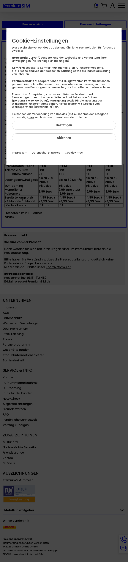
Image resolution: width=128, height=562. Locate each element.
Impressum (19, 152)
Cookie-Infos (74, 152)
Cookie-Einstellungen (40, 41)
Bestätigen (64, 125)
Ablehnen (64, 138)
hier (31, 117)
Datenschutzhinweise (46, 152)
